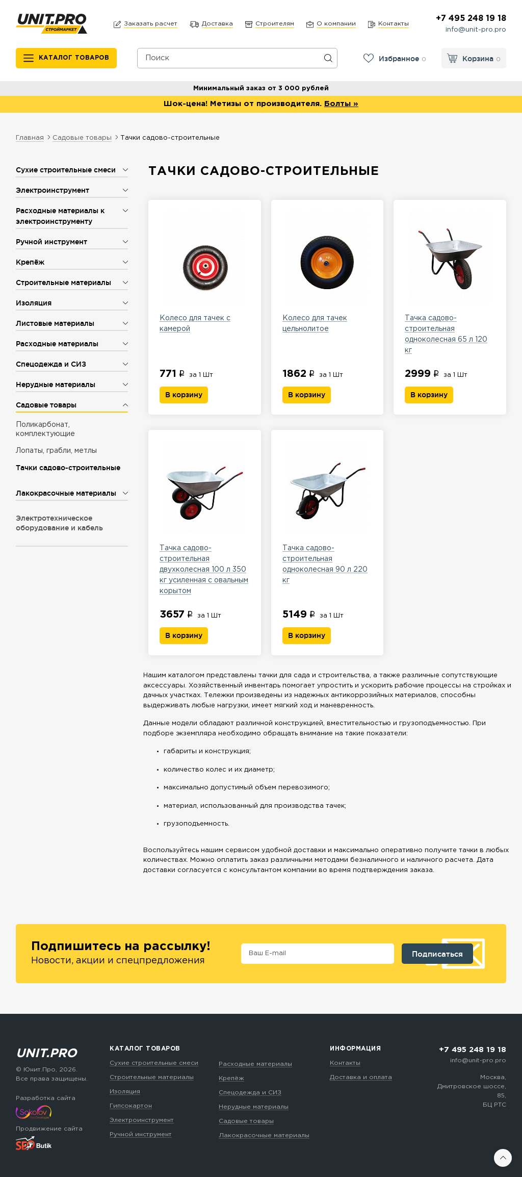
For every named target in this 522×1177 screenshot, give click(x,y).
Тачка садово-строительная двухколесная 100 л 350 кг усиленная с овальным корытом (205, 517)
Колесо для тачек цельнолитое (327, 271)
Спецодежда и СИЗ (250, 1092)
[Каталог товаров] (66, 58)
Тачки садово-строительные (68, 468)
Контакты (345, 1063)
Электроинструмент (142, 1120)
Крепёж (231, 1078)
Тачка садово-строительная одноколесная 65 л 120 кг (450, 282)
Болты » (341, 103)
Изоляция (125, 1091)
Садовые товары (246, 1121)
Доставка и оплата (361, 1077)
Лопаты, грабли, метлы (56, 451)
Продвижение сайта (49, 1129)
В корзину (183, 395)
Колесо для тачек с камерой (205, 271)
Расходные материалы (255, 1064)
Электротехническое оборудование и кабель (59, 523)
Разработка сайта (45, 1098)
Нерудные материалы (254, 1107)
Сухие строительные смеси (154, 1063)
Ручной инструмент (141, 1134)
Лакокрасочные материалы (264, 1135)
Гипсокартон (131, 1106)
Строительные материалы (152, 1077)
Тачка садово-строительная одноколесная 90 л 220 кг (327, 512)
